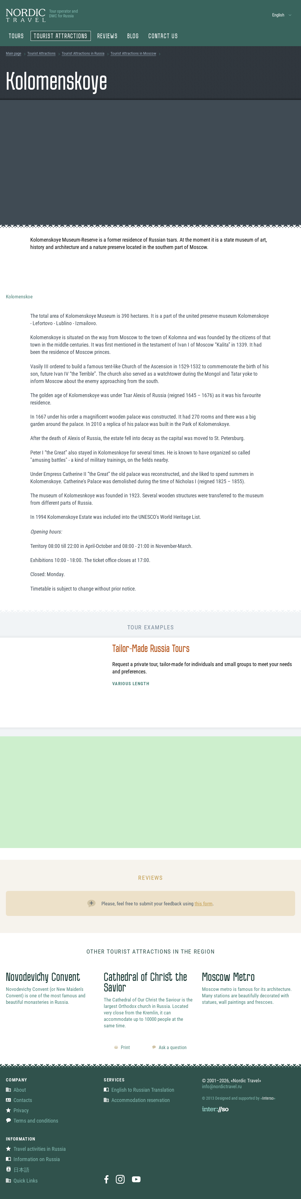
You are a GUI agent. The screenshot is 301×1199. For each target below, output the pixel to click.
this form (204, 904)
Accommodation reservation (137, 1100)
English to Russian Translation (139, 1090)
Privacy (17, 1110)
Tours (16, 37)
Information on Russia (33, 1159)
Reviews (107, 37)
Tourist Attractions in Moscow (133, 53)
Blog (133, 37)
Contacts (19, 1100)
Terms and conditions (32, 1121)
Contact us (163, 37)
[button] (282, 15)
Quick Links (22, 1181)
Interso (268, 1098)
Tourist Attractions (61, 37)
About (16, 1090)
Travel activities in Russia (36, 1149)
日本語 (17, 1170)
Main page (13, 53)
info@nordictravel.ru (222, 1086)
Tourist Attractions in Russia (83, 53)
